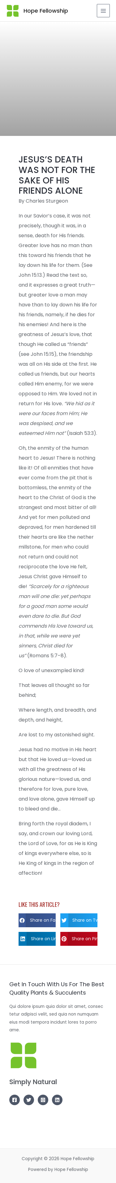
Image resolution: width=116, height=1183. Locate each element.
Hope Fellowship (46, 11)
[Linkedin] (57, 1100)
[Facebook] (14, 1100)
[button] (37, 920)
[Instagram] (43, 1100)
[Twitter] (29, 1100)
